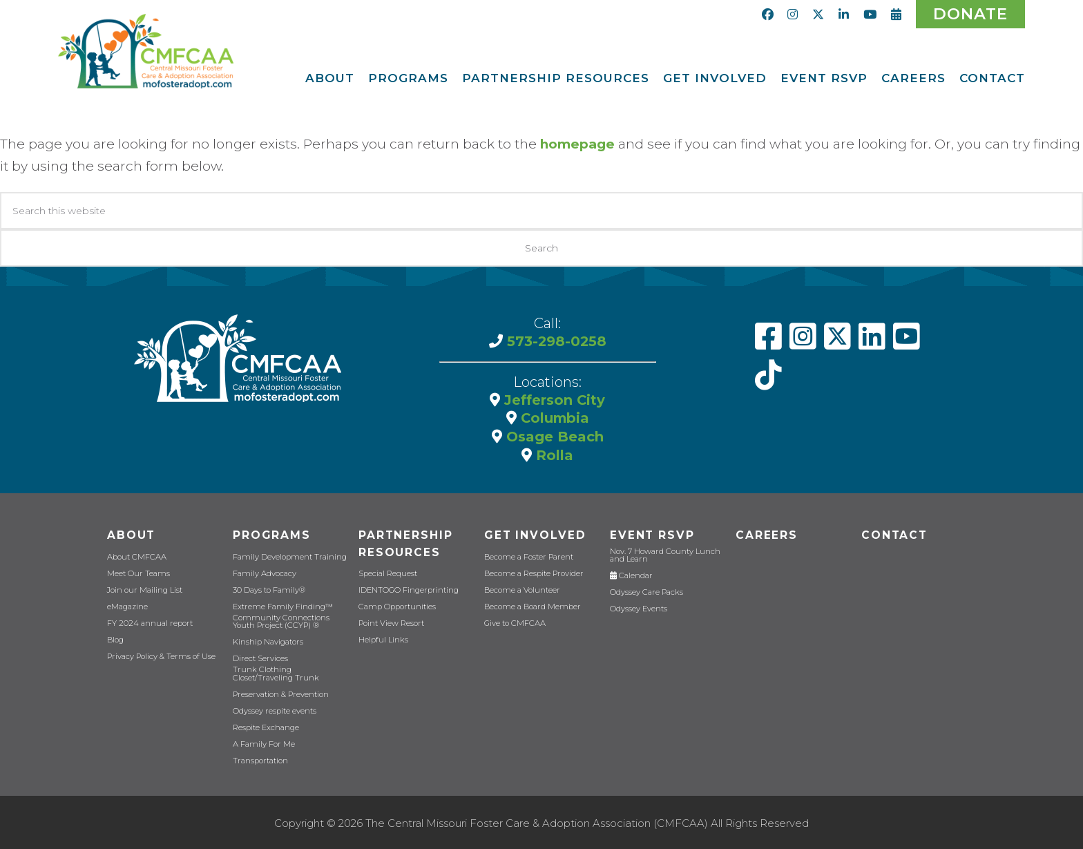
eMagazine (127, 604)
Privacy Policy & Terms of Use (160, 654)
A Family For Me (262, 741)
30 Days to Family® (268, 588)
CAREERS (766, 533)
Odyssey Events (638, 606)
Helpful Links (383, 638)
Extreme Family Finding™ (281, 604)
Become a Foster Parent (527, 555)
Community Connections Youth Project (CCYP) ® (279, 619)
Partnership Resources (405, 542)
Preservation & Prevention (280, 691)
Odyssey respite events (274, 708)
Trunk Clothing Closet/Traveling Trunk (274, 671)
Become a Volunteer (521, 588)
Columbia (552, 417)
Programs (270, 533)
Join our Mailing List (144, 588)
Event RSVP (651, 533)
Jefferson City (552, 399)
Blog (115, 637)
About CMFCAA (135, 555)
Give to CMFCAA (514, 621)
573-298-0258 (554, 341)
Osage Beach (553, 435)
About (130, 533)
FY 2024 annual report (149, 621)
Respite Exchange (266, 725)
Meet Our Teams (136, 571)
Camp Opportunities (395, 605)
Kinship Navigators (268, 640)
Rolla (552, 453)
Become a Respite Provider (532, 571)
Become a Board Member (530, 604)
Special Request (387, 572)
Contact (893, 533)
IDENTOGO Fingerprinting (407, 588)
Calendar (630, 573)
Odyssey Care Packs (645, 590)
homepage (577, 144)
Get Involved (533, 533)
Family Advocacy (264, 571)
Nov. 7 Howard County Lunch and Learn (664, 553)
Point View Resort (390, 622)
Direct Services (260, 656)
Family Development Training (288, 555)
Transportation (260, 758)
